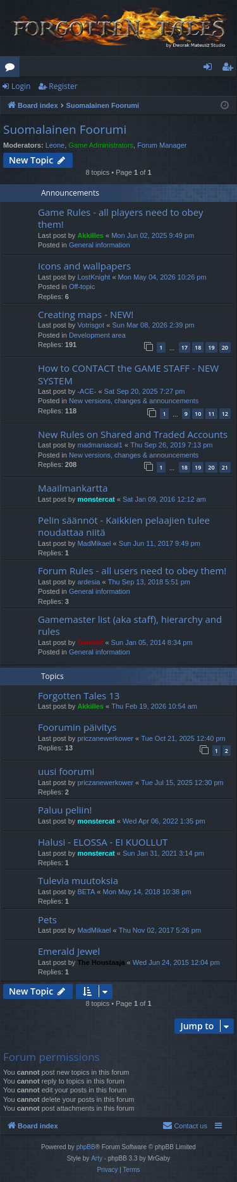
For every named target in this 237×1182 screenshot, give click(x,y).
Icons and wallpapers (84, 265)
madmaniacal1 (100, 445)
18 (198, 347)
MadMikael (94, 543)
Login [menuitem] (210, 69)
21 (225, 467)
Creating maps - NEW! (85, 314)
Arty (96, 1158)
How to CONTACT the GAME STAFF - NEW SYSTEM (128, 374)
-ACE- (86, 391)
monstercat (95, 499)
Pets (47, 919)
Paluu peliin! (65, 809)
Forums (12, 69)
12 (225, 414)
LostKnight (93, 277)
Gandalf (90, 642)
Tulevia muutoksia (78, 880)
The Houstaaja (101, 962)
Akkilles (90, 235)
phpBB (85, 1147)
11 (211, 414)
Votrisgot (90, 325)
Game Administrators (100, 145)
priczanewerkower (105, 738)
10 (198, 414)
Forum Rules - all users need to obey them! (132, 570)
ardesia (88, 582)
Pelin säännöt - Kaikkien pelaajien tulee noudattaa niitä (124, 526)
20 (225, 347)
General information (99, 245)
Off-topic (82, 286)
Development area (97, 335)
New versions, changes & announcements (133, 401)
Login (20, 86)
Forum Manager (161, 145)
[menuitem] (184, 1126)
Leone (55, 145)
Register (63, 86)
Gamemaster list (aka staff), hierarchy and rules (130, 625)
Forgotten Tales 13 (78, 695)
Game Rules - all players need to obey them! (121, 218)
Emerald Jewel (69, 951)
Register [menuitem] (230, 69)
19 (211, 347)
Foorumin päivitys (77, 727)
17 (184, 347)
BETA (86, 891)
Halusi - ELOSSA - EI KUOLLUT (102, 842)
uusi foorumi (66, 771)
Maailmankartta (73, 488)
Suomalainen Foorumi (64, 129)
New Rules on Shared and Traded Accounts (133, 434)
